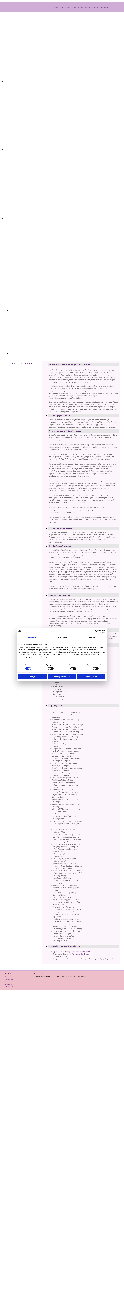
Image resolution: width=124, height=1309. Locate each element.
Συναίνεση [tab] (32, 637)
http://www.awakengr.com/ (81, 952)
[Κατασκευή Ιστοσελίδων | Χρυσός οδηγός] (36, 981)
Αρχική (57, 7)
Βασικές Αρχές (66, 7)
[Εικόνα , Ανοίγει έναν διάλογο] (64, 81)
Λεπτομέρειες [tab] (62, 637)
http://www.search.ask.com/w (79, 954)
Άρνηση (33, 677)
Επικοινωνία (104, 7)
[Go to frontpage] (14, 10)
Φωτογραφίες (93, 7)
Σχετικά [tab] (92, 637)
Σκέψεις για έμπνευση (80, 7)
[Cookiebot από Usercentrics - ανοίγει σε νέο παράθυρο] (97, 631)
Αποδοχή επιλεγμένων (62, 677)
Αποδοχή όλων (91, 677)
